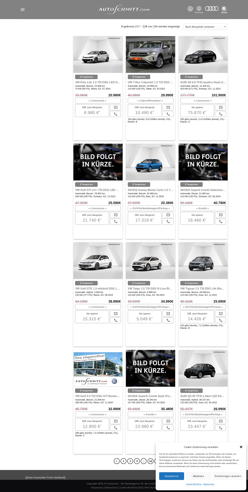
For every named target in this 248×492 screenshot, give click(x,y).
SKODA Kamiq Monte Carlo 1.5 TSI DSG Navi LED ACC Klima (150, 190)
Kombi (202, 208)
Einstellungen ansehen (228, 476)
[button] (241, 447)
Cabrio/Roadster (150, 100)
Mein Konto (151, 487)
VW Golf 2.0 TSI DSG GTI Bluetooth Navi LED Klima (98, 396)
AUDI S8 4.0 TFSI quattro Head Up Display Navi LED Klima (203, 82)
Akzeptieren (172, 476)
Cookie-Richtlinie (194, 484)
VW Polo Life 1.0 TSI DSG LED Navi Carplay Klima (98, 82)
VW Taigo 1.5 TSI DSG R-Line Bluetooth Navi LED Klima (150, 288)
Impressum (97, 487)
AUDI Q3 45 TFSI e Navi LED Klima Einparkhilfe (203, 396)
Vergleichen (86, 77)
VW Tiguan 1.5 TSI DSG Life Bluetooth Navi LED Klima (203, 288)
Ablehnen (198, 476)
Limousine (98, 100)
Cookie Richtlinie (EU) (131, 487)
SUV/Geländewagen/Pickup (150, 208)
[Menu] (22, 9)
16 (150, 461)
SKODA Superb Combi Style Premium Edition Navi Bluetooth (150, 396)
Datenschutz (208, 484)
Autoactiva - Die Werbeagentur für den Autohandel (134, 483)
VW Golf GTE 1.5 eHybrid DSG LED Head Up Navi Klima (98, 288)
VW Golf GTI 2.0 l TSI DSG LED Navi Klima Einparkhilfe (98, 190)
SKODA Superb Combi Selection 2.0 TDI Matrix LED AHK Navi (203, 190)
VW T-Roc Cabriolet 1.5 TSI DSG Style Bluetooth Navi (150, 82)
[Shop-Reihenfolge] (205, 26)
